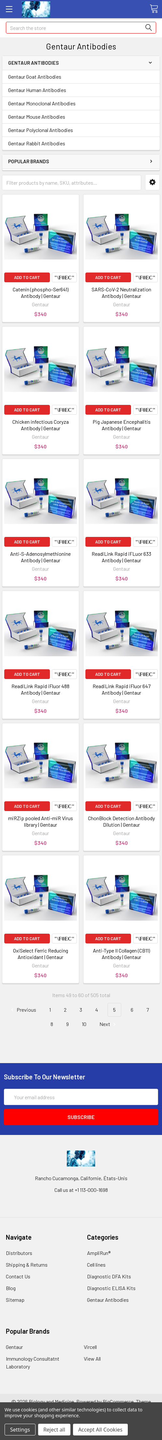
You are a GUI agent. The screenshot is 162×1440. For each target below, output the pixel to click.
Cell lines (96, 1264)
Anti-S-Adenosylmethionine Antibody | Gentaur (40, 557)
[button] (152, 182)
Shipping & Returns (27, 1264)
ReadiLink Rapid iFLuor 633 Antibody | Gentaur (121, 557)
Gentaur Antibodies (108, 1300)
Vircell (90, 1347)
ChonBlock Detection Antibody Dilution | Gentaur (121, 821)
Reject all (54, 1429)
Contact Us (18, 1276)
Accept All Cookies (100, 1429)
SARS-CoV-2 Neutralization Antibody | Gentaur (121, 292)
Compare (64, 277)
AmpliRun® (98, 1253)
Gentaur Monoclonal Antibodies (42, 103)
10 (84, 1024)
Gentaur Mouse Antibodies (36, 116)
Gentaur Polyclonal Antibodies (40, 130)
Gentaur (14, 1347)
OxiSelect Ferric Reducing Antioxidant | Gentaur (40, 953)
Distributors (19, 1253)
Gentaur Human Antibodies (37, 90)
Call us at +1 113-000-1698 (81, 1190)
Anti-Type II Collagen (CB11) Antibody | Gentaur (121, 953)
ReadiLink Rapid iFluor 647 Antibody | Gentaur (122, 689)
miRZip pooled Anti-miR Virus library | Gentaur (40, 821)
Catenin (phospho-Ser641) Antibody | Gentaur (40, 292)
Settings (20, 1429)
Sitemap (15, 1300)
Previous (22, 1010)
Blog (11, 1288)
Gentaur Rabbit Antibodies (36, 143)
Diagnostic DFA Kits (109, 1276)
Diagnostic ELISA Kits (111, 1288)
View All (92, 1358)
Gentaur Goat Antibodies (34, 76)
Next (108, 1024)
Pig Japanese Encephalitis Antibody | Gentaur (122, 425)
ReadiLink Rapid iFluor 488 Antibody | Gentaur (40, 689)
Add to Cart (27, 277)
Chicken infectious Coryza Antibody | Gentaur (40, 425)
